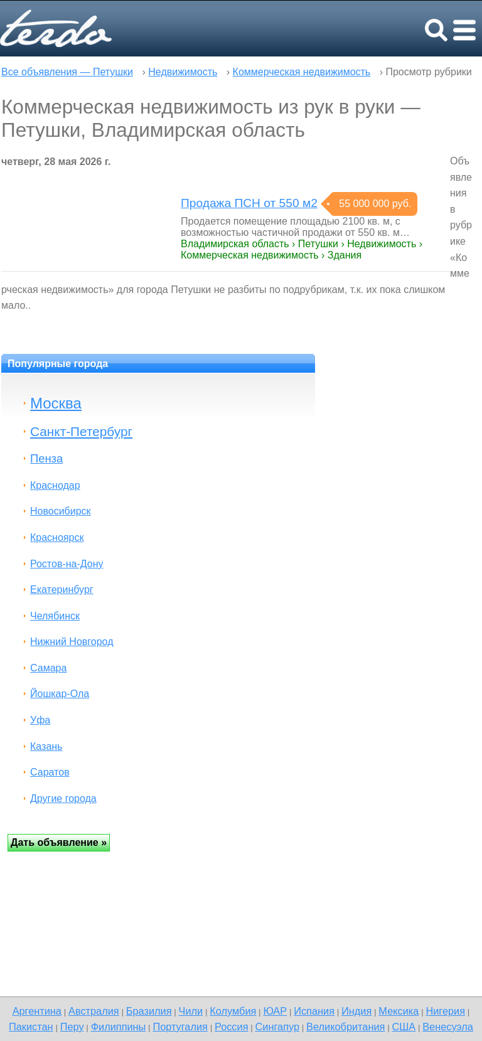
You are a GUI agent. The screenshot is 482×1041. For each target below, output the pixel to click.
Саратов (50, 772)
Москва (56, 403)
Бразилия (149, 1011)
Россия (232, 1026)
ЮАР (275, 1011)
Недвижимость (182, 72)
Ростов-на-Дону (67, 563)
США (403, 1026)
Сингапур (277, 1026)
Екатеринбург (62, 589)
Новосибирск (60, 511)
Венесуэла (447, 1026)
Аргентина (37, 1011)
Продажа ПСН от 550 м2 (249, 203)
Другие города (63, 798)
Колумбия (233, 1011)
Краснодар (55, 485)
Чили (191, 1011)
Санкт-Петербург (81, 431)
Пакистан (31, 1026)
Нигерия (445, 1011)
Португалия (180, 1026)
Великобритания (345, 1026)
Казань (46, 746)
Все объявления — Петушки (67, 72)
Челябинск (55, 616)
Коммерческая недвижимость (302, 72)
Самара (48, 668)
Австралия (93, 1011)
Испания (314, 1011)
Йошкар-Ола (59, 693)
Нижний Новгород (71, 641)
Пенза (46, 458)
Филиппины (118, 1026)
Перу (72, 1026)
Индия (356, 1011)
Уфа (40, 720)
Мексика (398, 1011)
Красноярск (56, 537)
